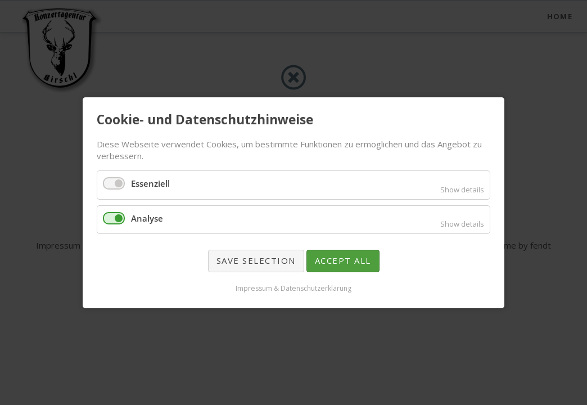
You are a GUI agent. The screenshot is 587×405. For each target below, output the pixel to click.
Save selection (256, 260)
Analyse (147, 217)
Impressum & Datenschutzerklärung (293, 287)
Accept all (343, 260)
